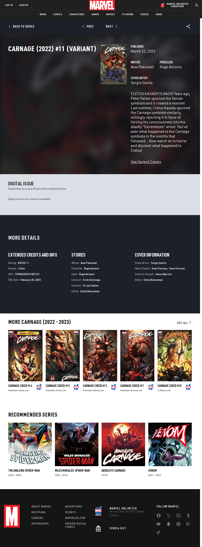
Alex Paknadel (77, 84)
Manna (96, 374)
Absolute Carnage (113, 455)
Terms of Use (18, 536)
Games (95, 14)
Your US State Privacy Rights (62, 536)
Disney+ (70, 496)
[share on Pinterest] (178, 509)
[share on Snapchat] (168, 509)
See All (184, 307)
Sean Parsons (159, 252)
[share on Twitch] (188, 509)
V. (158, 374)
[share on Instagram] (178, 501)
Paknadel (13, 374)
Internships (40, 507)
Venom (152, 455)
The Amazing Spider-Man (24, 455)
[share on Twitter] (168, 501)
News (43, 14)
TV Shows (127, 14)
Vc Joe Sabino (90, 269)
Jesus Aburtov (163, 258)
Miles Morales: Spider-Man (72, 455)
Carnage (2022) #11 (132, 370)
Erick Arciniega (91, 264)
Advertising (73, 490)
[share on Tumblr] (188, 501)
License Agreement (154, 536)
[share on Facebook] (159, 501)
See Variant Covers (81, 146)
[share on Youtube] (158, 509)
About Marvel (41, 490)
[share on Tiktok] (158, 517)
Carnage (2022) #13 (57, 370)
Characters (76, 14)
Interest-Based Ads (178, 536)
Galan (21, 374)
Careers (38, 502)
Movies (110, 14)
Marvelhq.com (75, 502)
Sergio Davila (77, 100)
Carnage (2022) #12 (95, 370)
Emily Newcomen (89, 275)
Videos (144, 14)
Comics (57, 14)
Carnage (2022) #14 (20, 370)
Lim (27, 374)
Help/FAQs (39, 496)
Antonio (134, 374)
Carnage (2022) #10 (169, 370)
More (159, 14)
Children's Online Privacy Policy (123, 536)
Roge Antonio (138, 84)
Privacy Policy (36, 536)
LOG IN (9, 5)
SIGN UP (23, 5)
